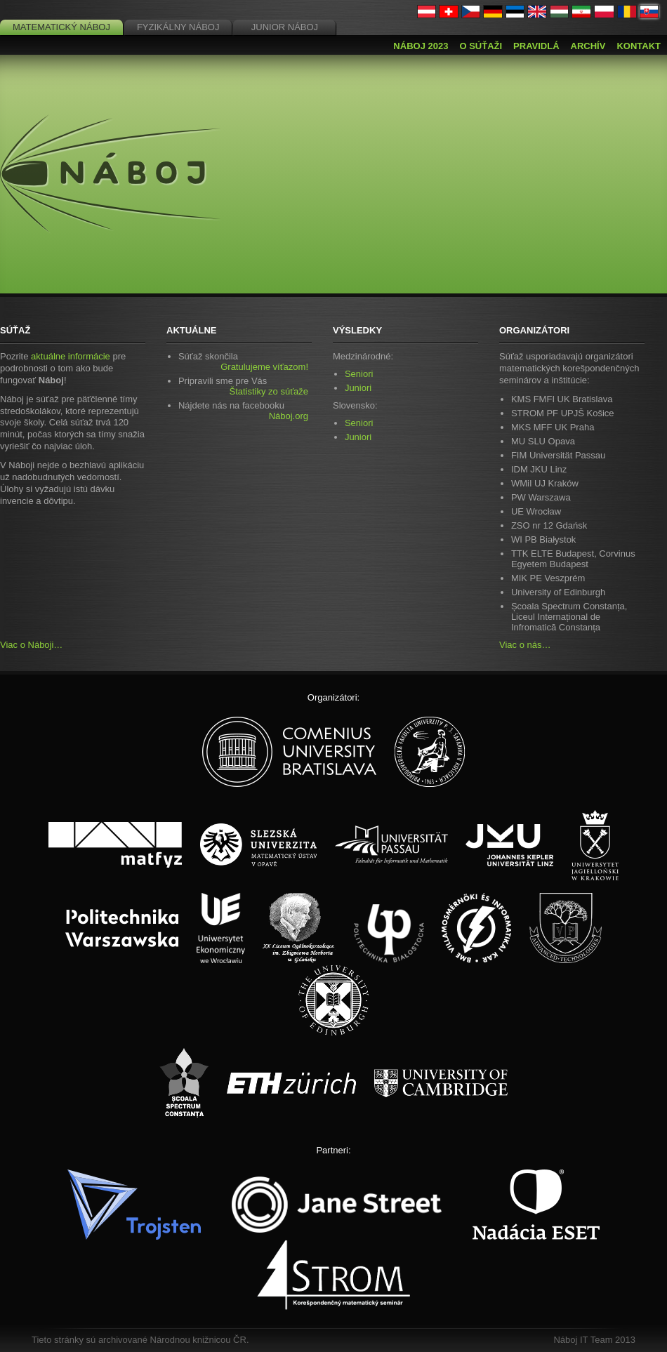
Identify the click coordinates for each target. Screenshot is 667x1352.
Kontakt (638, 46)
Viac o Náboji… (31, 644)
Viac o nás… (524, 644)
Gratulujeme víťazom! (264, 367)
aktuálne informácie (70, 356)
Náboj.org (288, 416)
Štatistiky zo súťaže (268, 391)
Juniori (358, 388)
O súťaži (480, 46)
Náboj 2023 (420, 46)
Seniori (359, 374)
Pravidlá (536, 46)
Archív (588, 46)
